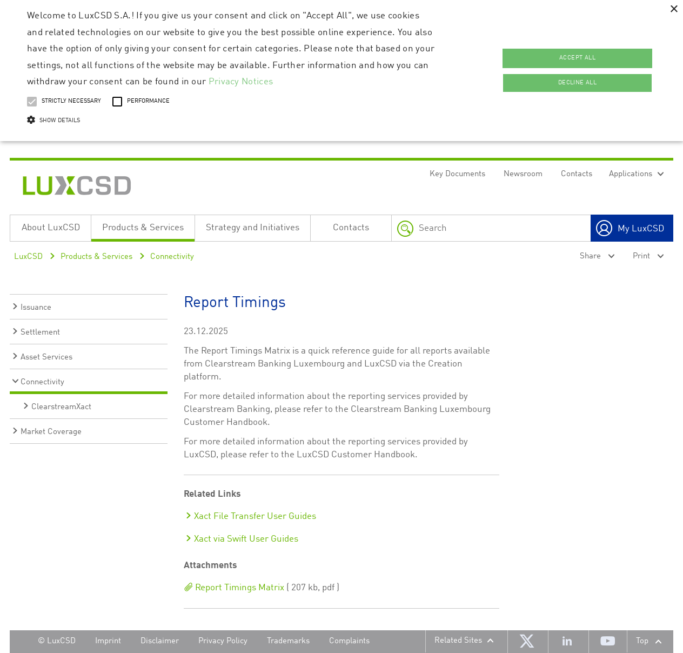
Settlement (40, 333)
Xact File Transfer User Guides (255, 516)
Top (642, 641)
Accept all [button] (577, 58)
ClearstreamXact (61, 407)
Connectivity (172, 257)
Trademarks (288, 641)
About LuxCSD (51, 227)
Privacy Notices (241, 81)
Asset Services (46, 358)
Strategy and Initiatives (252, 227)
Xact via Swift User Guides (246, 539)
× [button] (673, 9)
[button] (231, 121)
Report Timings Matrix (238, 587)
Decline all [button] (577, 83)
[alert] (341, 70)
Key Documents (457, 174)
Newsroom (523, 174)
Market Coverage (51, 432)
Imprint (108, 641)
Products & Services (143, 227)
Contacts (576, 174)
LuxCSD (28, 257)
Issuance (36, 308)
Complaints (349, 641)
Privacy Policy (222, 641)
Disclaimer (159, 641)
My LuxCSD (641, 229)
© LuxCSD (57, 641)
